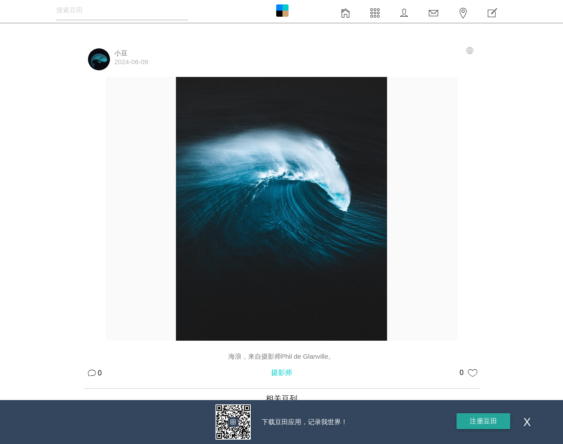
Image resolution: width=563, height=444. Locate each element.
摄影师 (281, 372)
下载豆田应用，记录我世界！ (304, 422)
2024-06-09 (131, 62)
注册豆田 (483, 421)
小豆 (121, 53)
